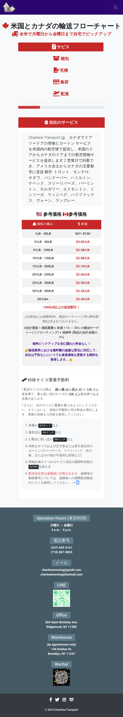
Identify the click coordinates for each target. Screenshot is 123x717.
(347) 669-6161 (61, 547)
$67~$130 (82, 234)
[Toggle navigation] (115, 7)
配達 (61, 93)
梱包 (61, 58)
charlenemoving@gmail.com (61, 570)
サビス (61, 47)
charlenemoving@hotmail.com (61, 574)
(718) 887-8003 (61, 552)
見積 (61, 70)
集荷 (60, 82)
